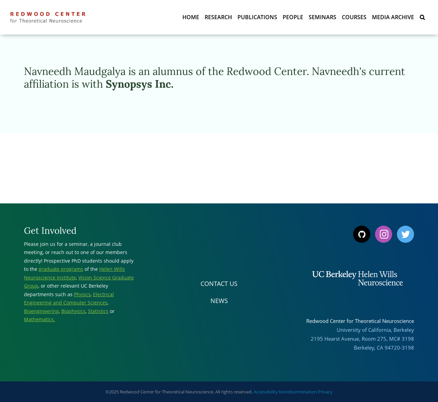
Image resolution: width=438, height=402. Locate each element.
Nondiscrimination (298, 392)
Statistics (98, 311)
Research (218, 17)
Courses (354, 17)
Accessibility (266, 392)
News (219, 301)
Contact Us (219, 283)
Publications (257, 17)
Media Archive (393, 17)
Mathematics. (39, 319)
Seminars (322, 17)
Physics (82, 294)
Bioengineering (41, 311)
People (293, 17)
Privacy (325, 392)
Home (190, 17)
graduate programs (61, 269)
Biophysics (73, 311)
